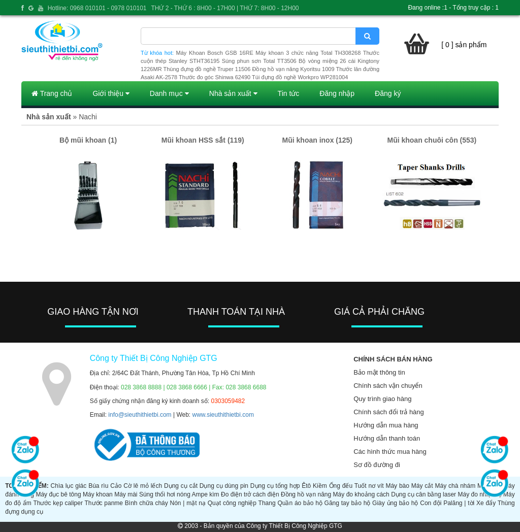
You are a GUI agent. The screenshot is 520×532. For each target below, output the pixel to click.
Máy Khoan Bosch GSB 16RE (214, 53)
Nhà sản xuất (233, 93)
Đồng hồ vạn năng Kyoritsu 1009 (293, 69)
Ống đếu (341, 485)
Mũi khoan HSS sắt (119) (202, 140)
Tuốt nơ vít (369, 485)
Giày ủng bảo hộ (395, 503)
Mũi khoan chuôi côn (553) (431, 140)
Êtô (306, 485)
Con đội (430, 503)
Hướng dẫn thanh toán (386, 438)
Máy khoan (98, 494)
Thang (267, 503)
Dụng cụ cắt (181, 485)
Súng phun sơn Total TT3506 (259, 61)
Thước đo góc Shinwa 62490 (214, 77)
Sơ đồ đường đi (376, 465)
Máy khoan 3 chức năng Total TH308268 (308, 53)
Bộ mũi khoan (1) (88, 140)
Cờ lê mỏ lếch (142, 485)
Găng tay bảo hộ (347, 503)
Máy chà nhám (455, 485)
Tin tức (289, 93)
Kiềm (320, 485)
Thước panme (104, 503)
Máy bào (397, 485)
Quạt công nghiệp (232, 503)
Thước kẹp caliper (58, 503)
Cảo (115, 485)
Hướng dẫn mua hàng (385, 425)
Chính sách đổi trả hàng (388, 412)
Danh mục (169, 93)
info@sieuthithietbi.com (139, 414)
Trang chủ (51, 93)
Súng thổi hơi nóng (164, 494)
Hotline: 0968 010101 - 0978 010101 (97, 8)
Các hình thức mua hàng (389, 451)
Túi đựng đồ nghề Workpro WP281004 (300, 77)
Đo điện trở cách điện (250, 494)
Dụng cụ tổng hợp (275, 485)
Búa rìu (98, 485)
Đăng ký (388, 93)
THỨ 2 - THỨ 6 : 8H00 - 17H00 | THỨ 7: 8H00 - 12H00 (225, 8)
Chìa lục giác (69, 485)
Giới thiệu (110, 93)
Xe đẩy (486, 503)
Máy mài (125, 494)
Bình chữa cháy (146, 503)
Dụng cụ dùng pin (224, 485)
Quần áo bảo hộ (299, 503)
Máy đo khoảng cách (361, 494)
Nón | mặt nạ (188, 503)
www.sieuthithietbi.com (223, 414)
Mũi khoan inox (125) (317, 140)
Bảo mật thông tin (379, 372)
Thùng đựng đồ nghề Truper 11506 (206, 69)
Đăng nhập (336, 93)
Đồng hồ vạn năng (306, 494)
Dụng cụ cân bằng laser (423, 494)
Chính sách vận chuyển (387, 385)
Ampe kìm (205, 494)
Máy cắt (422, 485)
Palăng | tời (458, 503)
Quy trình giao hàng (382, 399)
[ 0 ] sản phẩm (463, 45)
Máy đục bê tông (58, 494)
